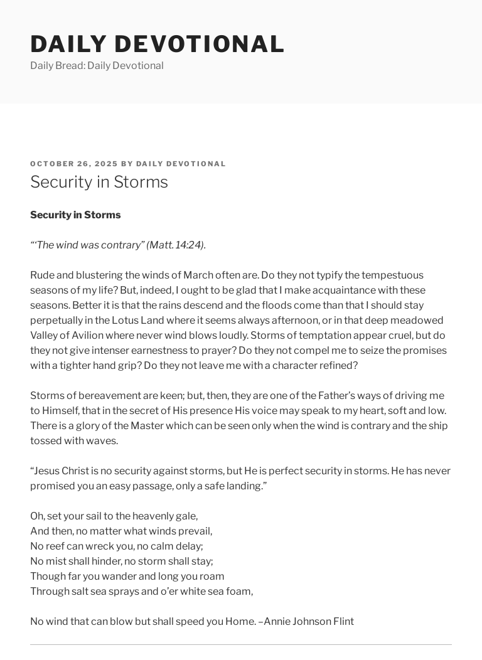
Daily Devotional (158, 44)
